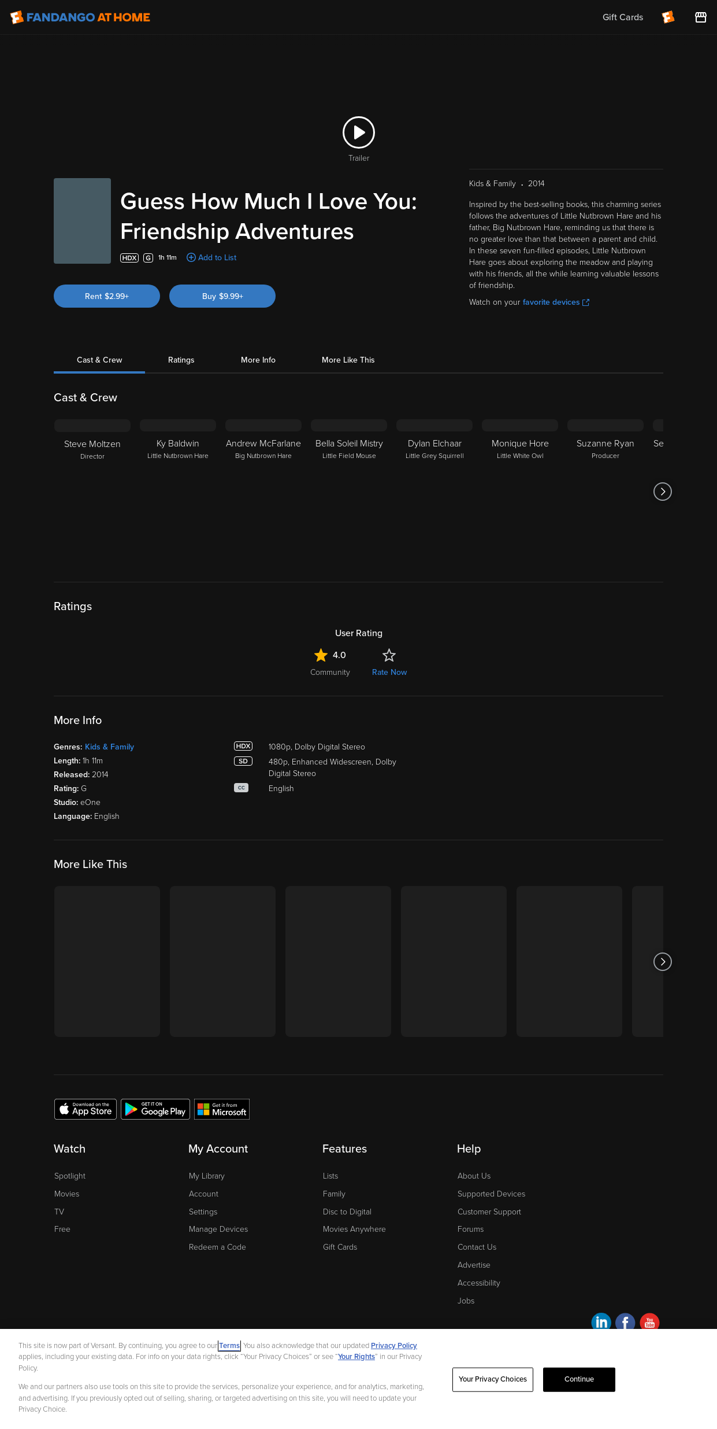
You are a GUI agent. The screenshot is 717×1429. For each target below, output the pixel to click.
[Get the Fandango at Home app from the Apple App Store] (85, 1108)
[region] (358, 1379)
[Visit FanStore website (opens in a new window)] (700, 17)
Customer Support (489, 1212)
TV (59, 1212)
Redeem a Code (217, 1247)
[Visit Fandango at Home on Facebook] (625, 1324)
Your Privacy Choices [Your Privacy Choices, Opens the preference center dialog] (493, 1379)
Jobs (466, 1301)
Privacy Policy (394, 1345)
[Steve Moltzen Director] (92, 491)
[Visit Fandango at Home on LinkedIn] (601, 1324)
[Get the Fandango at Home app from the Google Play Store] (155, 1108)
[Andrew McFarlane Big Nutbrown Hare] (263, 491)
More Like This (348, 360)
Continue (579, 1379)
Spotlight (70, 1176)
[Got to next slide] (663, 491)
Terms (229, 1345)
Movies (66, 1194)
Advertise (474, 1265)
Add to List (217, 258)
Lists (330, 1176)
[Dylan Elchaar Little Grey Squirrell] (434, 491)
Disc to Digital (347, 1212)
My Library (207, 1176)
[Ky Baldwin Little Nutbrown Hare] (178, 491)
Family (334, 1194)
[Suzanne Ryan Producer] (605, 491)
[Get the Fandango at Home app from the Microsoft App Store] (222, 1108)
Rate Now (389, 672)
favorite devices (556, 302)
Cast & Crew (99, 360)
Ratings (181, 360)
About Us (474, 1176)
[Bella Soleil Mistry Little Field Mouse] (349, 491)
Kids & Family (109, 747)
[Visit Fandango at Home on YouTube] (649, 1324)
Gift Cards (340, 1247)
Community (330, 672)
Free (62, 1229)
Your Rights (356, 1356)
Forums (471, 1229)
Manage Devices (218, 1229)
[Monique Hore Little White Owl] (520, 491)
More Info (258, 360)
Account (203, 1194)
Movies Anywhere (354, 1229)
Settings (203, 1212)
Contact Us (477, 1247)
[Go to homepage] (80, 17)
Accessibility (479, 1283)
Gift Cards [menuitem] (623, 17)
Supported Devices (491, 1194)
